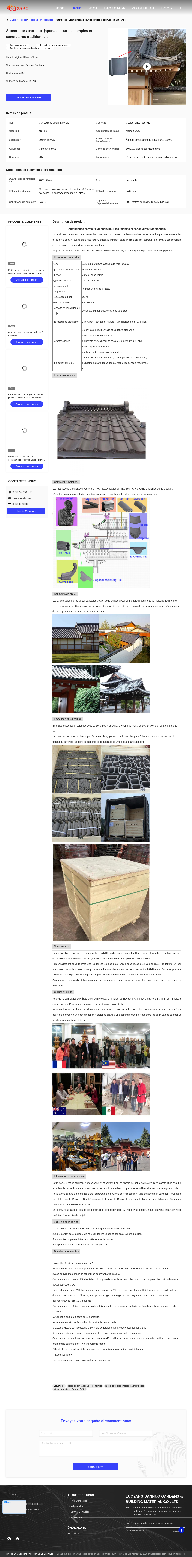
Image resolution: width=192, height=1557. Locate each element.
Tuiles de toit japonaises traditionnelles (124, 1386)
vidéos (93, 7)
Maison (60, 7)
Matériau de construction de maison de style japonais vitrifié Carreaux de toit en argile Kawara (26, 273)
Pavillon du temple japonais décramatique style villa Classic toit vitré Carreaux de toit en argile (26, 459)
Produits (76, 7)
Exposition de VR (114, 7)
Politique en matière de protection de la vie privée (29, 1554)
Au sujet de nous (143, 7)
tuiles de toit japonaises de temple (85, 1386)
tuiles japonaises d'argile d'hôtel (69, 1389)
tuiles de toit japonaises (41, 20)
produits (23, 20)
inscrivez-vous (176, 1531)
